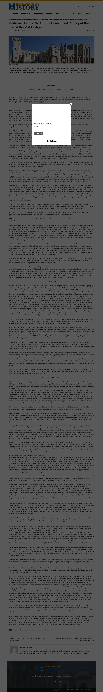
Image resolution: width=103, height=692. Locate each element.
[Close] (71, 104)
